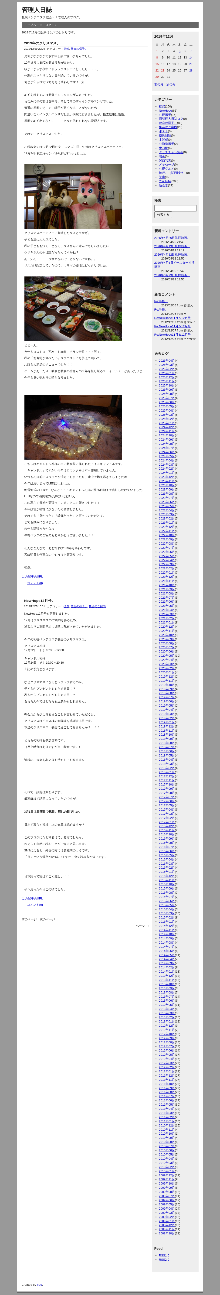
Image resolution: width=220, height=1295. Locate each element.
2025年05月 (167, 406)
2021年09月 (167, 589)
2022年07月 (167, 547)
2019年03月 (167, 714)
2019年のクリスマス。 (42, 43)
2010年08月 (167, 1142)
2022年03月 (167, 564)
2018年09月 (167, 738)
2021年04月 (167, 610)
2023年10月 (167, 485)
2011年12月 (167, 1075)
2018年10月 (167, 734)
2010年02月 (167, 1167)
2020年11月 (167, 631)
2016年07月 (167, 847)
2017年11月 (167, 780)
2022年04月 (167, 560)
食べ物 (163, 148)
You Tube (165, 181)
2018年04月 (167, 759)
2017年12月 (167, 776)
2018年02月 (167, 768)
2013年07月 (167, 996)
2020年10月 (167, 635)
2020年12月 (167, 626)
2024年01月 (167, 472)
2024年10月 (167, 435)
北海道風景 (166, 144)
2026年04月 (167, 360)
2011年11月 (167, 1079)
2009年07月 (167, 1196)
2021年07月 (167, 597)
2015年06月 (167, 901)
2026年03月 (167, 365)
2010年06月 (167, 1150)
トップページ (33, 25)
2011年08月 (167, 1092)
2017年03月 (167, 813)
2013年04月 (167, 1009)
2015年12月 (167, 876)
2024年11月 (167, 431)
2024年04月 (167, 460)
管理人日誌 (37, 9)
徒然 (66, 48)
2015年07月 (167, 897)
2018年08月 (167, 743)
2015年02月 (167, 917)
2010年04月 (167, 1158)
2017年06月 (167, 801)
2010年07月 (167, 1146)
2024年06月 (167, 452)
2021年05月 (167, 605)
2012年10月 (167, 1034)
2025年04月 (167, 410)
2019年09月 (167, 689)
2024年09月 (167, 439)
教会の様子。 (79, 48)
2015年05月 (167, 905)
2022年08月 (167, 543)
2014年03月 (167, 963)
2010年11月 (167, 1129)
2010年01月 (167, 1171)
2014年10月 (167, 934)
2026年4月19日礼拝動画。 (172, 246)
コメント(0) (35, 583)
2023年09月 (167, 489)
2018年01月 (167, 772)
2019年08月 (167, 693)
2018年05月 (167, 755)
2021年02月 (167, 618)
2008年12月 (167, 1225)
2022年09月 (167, 539)
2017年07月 (167, 797)
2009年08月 (167, 1192)
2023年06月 (167, 502)
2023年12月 (167, 477)
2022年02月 (167, 568)
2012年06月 (167, 1050)
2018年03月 (167, 764)
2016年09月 (167, 838)
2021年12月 (167, 576)
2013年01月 (167, 1021)
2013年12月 (167, 975)
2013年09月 (167, 988)
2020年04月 (167, 660)
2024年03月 (167, 464)
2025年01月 (167, 423)
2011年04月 (167, 1108)
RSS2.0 (164, 1259)
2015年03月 (167, 913)
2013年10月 (167, 984)
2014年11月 (167, 930)
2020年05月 (167, 655)
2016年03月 (167, 863)
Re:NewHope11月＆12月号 (172, 318)
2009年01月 (167, 1221)
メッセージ (166, 164)
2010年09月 (167, 1137)
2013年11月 (167, 980)
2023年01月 (167, 522)
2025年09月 (167, 389)
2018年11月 (167, 730)
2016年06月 (167, 851)
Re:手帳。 (161, 301)
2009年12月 (167, 1175)
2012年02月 (167, 1067)
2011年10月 (167, 1084)
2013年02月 (167, 1017)
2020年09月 (167, 639)
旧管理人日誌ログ (171, 118)
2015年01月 (167, 921)
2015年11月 (167, 880)
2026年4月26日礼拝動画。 (172, 238)
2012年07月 (167, 1046)
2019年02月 (167, 718)
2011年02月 (167, 1117)
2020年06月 (167, 651)
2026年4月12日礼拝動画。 (172, 254)
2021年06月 (167, 601)
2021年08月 (167, 593)
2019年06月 (167, 701)
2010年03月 (167, 1163)
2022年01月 (167, 572)
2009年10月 (167, 1183)
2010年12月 (167, 1125)
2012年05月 (167, 1054)
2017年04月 (167, 809)
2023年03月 (167, 514)
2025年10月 (167, 385)
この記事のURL (32, 576)
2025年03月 (167, 414)
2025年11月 (167, 381)
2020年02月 (167, 668)
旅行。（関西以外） (172, 173)
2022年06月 (167, 552)
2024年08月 (167, 443)
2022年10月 (167, 535)
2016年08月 (167, 842)
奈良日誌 (165, 135)
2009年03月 (167, 1212)
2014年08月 (167, 942)
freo (39, 1284)
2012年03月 (167, 1063)
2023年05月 (167, 506)
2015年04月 (167, 909)
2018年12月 (167, 726)
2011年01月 (167, 1121)
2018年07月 (167, 747)
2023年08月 (167, 493)
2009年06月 (167, 1200)
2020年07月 (167, 647)
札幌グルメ (166, 168)
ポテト (163, 131)
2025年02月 (167, 419)
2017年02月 (167, 818)
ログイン (51, 25)
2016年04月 (167, 859)
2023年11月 (167, 481)
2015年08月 (167, 892)
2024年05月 (167, 456)
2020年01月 (167, 672)
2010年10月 (167, 1133)
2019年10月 (167, 685)
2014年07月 (167, 946)
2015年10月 (167, 884)
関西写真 (165, 160)
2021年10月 (167, 585)
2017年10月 (167, 784)
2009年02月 (167, 1217)
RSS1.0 (164, 1255)
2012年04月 (167, 1059)
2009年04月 (167, 1208)
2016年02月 (167, 867)
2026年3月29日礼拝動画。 (172, 275)
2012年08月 (167, 1042)
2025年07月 (167, 398)
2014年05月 (167, 955)
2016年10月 (167, 834)
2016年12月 (167, 826)
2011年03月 (167, 1113)
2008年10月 (167, 1233)
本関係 (163, 139)
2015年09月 (167, 888)
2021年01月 (167, 622)
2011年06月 (167, 1100)
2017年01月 (167, 822)
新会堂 (163, 185)
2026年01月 (167, 373)
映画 (162, 156)
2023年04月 (167, 510)
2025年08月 (167, 394)
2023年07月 (167, 498)
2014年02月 (167, 967)
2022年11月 (167, 531)
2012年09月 (167, 1038)
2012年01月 (167, 1071)
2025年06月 (167, 402)
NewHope (165, 110)
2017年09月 (167, 788)
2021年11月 (167, 581)
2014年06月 (167, 951)
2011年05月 (167, 1104)
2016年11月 (167, 830)
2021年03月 (167, 614)
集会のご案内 (97, 606)
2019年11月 (167, 680)
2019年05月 (167, 705)
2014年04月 (167, 959)
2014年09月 (167, 938)
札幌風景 (165, 115)
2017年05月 (167, 805)
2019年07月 (167, 697)
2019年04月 (167, 709)
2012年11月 (167, 1030)
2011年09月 (167, 1088)
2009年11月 (167, 1179)
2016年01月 (167, 871)
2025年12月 (167, 377)
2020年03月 (167, 664)
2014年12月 (167, 926)
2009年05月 (167, 1204)
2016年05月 (167, 855)
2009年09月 (167, 1187)
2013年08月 (167, 992)
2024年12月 (167, 427)
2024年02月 (167, 468)
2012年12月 (167, 1025)
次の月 (171, 84)
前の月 (158, 84)
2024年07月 (167, 448)
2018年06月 (167, 751)
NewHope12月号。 (39, 601)
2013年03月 (167, 1013)
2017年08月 (167, 793)
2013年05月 (167, 1004)
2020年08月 (167, 643)
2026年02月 (167, 369)
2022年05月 (167, 556)
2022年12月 (167, 527)
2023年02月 (167, 518)
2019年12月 (167, 676)
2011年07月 (167, 1096)
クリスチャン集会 (171, 152)
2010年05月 (167, 1154)
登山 (162, 177)
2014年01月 (167, 971)
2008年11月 (167, 1229)
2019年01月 (167, 722)
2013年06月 (167, 1000)
